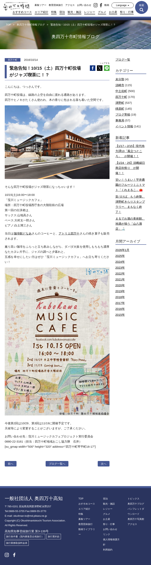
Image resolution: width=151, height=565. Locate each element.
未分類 (119, 79)
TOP (80, 498)
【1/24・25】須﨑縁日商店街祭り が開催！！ (130, 168)
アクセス (70, 5)
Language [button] (122, 5)
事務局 (119, 120)
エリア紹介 (41, 12)
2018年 (120, 297)
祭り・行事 (127, 12)
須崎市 (119, 85)
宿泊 (62, 12)
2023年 (120, 267)
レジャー (89, 12)
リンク (106, 534)
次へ (103, 463)
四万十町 (121, 97)
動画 (106, 5)
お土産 (113, 12)
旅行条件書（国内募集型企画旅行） (25, 536)
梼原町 (119, 108)
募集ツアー (40, 5)
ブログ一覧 (122, 59)
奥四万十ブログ (136, 503)
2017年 (120, 303)
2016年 (120, 308)
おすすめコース (22, 12)
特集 (54, 12)
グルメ (102, 12)
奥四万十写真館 (136, 519)
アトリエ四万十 (69, 233)
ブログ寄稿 (122, 114)
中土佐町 (121, 91)
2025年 (120, 255)
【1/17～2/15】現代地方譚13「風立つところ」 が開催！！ (130, 151)
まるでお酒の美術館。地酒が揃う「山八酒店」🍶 (130, 223)
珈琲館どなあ (23, 233)
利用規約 (107, 549)
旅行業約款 (54, 536)
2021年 (120, 279)
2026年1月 (122, 250)
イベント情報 (124, 126)
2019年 (120, 291)
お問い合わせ (84, 5)
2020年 (120, 285)
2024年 (120, 261)
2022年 (120, 273)
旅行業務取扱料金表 (16, 543)
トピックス (133, 498)
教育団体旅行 (56, 5)
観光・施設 (74, 12)
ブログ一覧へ (57, 463)
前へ (10, 463)
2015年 (120, 314)
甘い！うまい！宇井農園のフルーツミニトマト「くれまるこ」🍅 (130, 185)
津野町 (119, 102)
